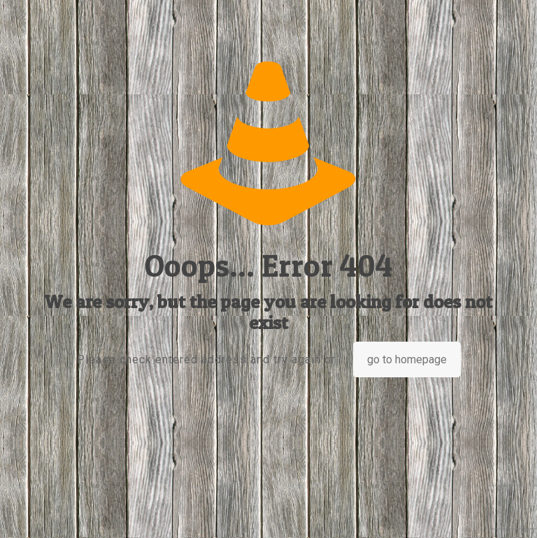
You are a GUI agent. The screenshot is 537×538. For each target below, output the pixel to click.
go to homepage (407, 359)
